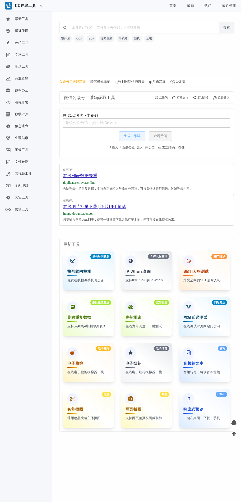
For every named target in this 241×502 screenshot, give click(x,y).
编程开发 (16, 102)
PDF (91, 38)
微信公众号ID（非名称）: (146, 121)
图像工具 (16, 150)
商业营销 (16, 79)
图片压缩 (106, 38)
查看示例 (160, 136)
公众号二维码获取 (72, 82)
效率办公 (16, 91)
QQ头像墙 (177, 82)
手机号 (123, 38)
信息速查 (16, 126)
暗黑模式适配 (100, 82)
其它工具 (16, 198)
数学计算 (16, 114)
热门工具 (16, 43)
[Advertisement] (146, 61)
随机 (137, 38)
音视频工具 (18, 174)
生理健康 (16, 138)
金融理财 (16, 186)
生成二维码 (132, 136)
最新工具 (16, 19)
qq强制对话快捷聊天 (130, 82)
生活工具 (16, 67)
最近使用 (16, 31)
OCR (79, 38)
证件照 (65, 38)
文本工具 (16, 55)
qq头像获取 (157, 82)
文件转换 (16, 162)
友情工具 (16, 210)
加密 (149, 38)
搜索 (226, 27)
